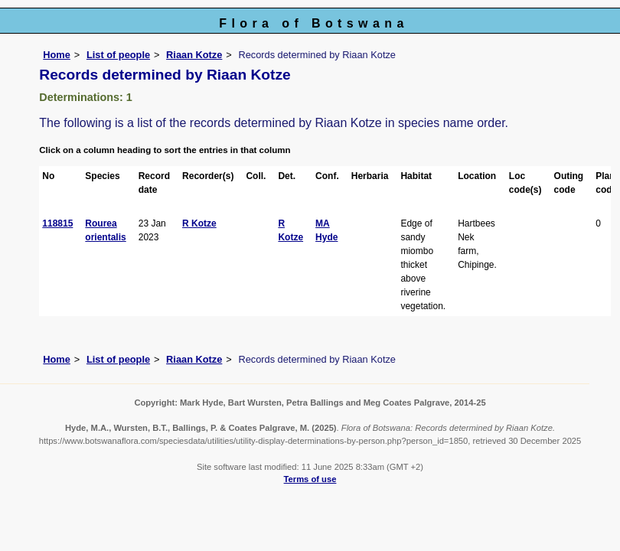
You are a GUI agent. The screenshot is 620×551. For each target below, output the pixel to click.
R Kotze (199, 223)
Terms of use (310, 479)
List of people (118, 54)
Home (56, 54)
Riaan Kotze (194, 54)
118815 (57, 223)
